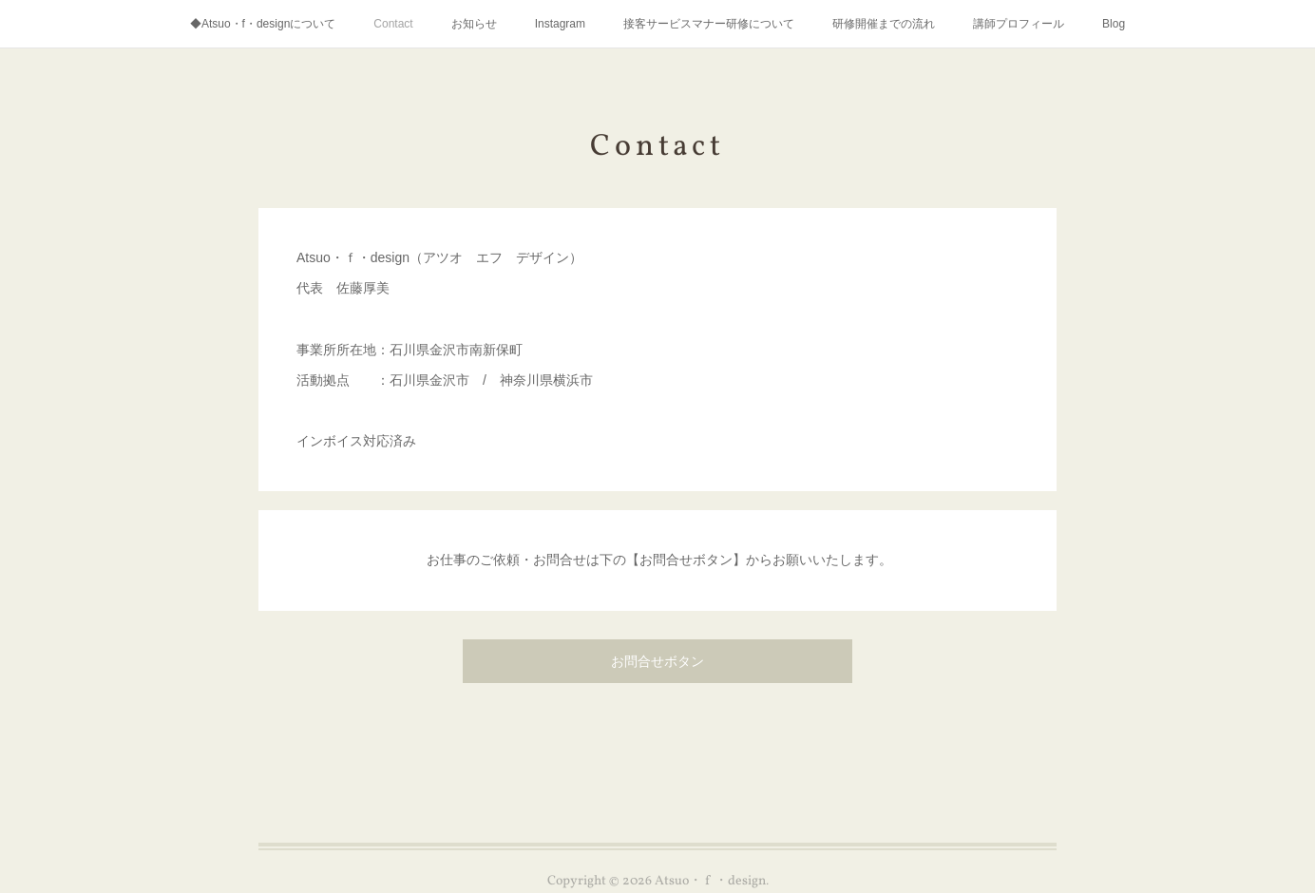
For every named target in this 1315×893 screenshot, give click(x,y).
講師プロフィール (1018, 23)
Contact (392, 23)
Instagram (560, 23)
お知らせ (474, 23)
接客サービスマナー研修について (708, 23)
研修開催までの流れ (883, 23)
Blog (1113, 23)
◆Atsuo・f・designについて (262, 23)
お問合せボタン (657, 663)
